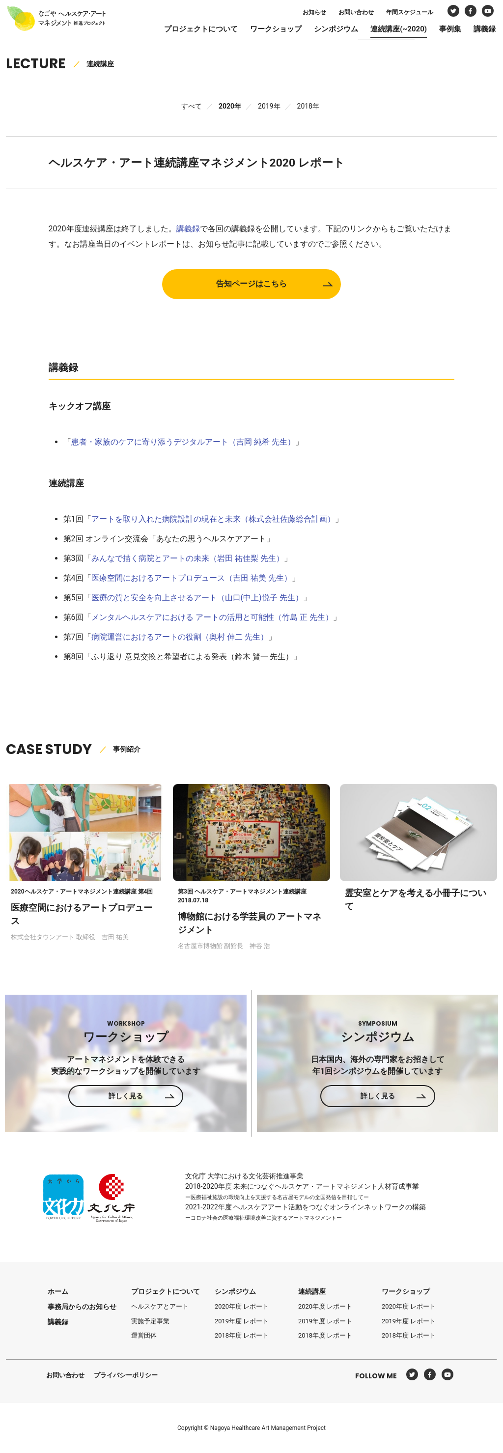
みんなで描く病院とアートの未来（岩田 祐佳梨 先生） (187, 557)
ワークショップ (263, 30)
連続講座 (312, 1291)
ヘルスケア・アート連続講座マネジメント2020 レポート (203, 162)
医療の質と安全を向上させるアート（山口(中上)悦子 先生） (197, 597)
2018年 (308, 106)
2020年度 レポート (242, 1306)
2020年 (230, 106)
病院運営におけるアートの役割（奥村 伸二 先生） (179, 636)
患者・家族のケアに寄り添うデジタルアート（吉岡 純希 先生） (183, 441)
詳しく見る (126, 1096)
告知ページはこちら (251, 283)
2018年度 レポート (242, 1335)
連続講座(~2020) (386, 30)
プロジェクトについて (188, 30)
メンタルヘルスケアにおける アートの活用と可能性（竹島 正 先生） (212, 616)
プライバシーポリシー (126, 1375)
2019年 (269, 106)
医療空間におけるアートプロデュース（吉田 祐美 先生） (191, 577)
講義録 (472, 30)
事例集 (438, 30)
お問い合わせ (344, 13)
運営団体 (144, 1335)
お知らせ (302, 13)
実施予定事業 (150, 1321)
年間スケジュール (397, 13)
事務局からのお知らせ (82, 1307)
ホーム (58, 1291)
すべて (191, 106)
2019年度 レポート (242, 1321)
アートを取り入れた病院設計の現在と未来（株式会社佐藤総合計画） (213, 518)
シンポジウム (324, 30)
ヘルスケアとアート (160, 1306)
